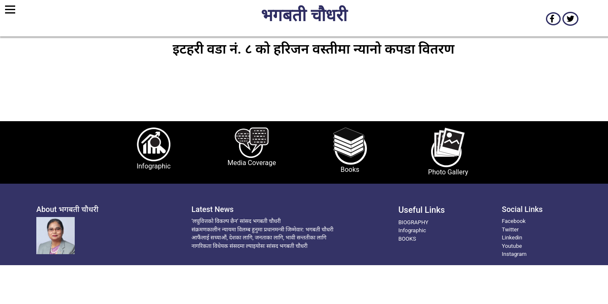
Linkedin (512, 237)
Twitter (510, 229)
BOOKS (407, 239)
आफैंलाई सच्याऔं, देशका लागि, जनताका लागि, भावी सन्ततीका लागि (259, 237)
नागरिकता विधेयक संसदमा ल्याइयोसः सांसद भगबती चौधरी (250, 246)
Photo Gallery (448, 172)
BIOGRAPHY (414, 222)
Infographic (153, 166)
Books (349, 170)
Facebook (514, 221)
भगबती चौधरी (304, 16)
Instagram (514, 254)
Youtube (512, 246)
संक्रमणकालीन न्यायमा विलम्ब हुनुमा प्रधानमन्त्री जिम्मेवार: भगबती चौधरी (263, 229)
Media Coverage (252, 163)
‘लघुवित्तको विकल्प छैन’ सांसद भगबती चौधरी (236, 221)
